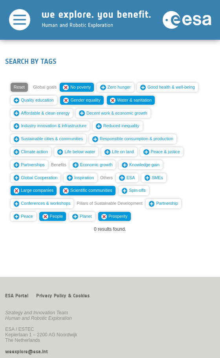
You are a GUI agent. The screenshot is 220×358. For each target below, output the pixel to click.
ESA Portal (16, 296)
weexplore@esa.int (26, 352)
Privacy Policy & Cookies (63, 296)
